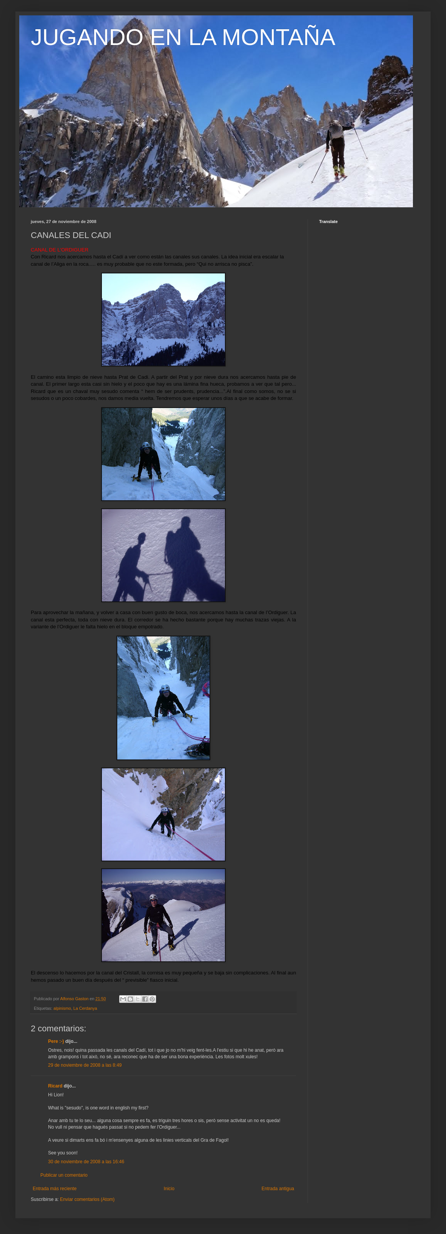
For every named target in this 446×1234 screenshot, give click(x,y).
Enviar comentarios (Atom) (87, 1199)
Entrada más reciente (55, 1188)
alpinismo (62, 1008)
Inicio (169, 1188)
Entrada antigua (277, 1188)
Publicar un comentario (64, 1175)
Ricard (55, 1086)
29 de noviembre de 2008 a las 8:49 (84, 1065)
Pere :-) (56, 1041)
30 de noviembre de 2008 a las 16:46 (86, 1161)
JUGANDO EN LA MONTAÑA (183, 37)
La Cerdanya (85, 1008)
